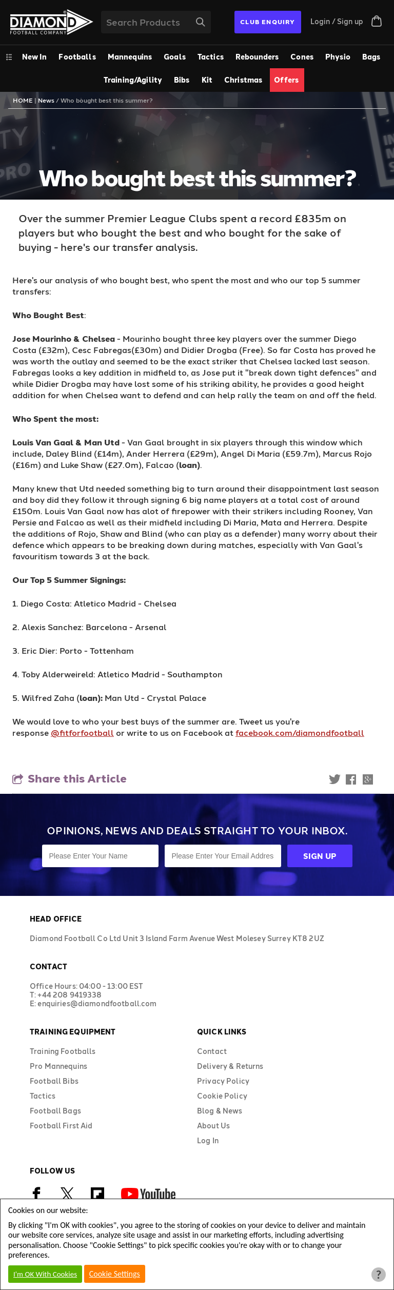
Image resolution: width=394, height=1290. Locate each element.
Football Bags (55, 1110)
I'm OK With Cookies (45, 1274)
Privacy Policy (223, 1081)
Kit (207, 79)
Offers (286, 79)
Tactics (211, 56)
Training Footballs (63, 1051)
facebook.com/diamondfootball (299, 732)
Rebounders (257, 56)
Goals (175, 56)
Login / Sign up (336, 21)
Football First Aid (61, 1125)
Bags (371, 56)
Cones (301, 56)
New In (34, 56)
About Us (213, 1125)
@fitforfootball (82, 732)
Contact (212, 1051)
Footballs (76, 56)
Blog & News (220, 1110)
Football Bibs (54, 1081)
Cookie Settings (114, 1274)
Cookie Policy (222, 1095)
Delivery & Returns (230, 1066)
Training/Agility (133, 79)
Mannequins (130, 56)
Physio (337, 56)
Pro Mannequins (58, 1066)
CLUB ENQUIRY (267, 21)
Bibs (182, 79)
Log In (208, 1140)
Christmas (243, 79)
